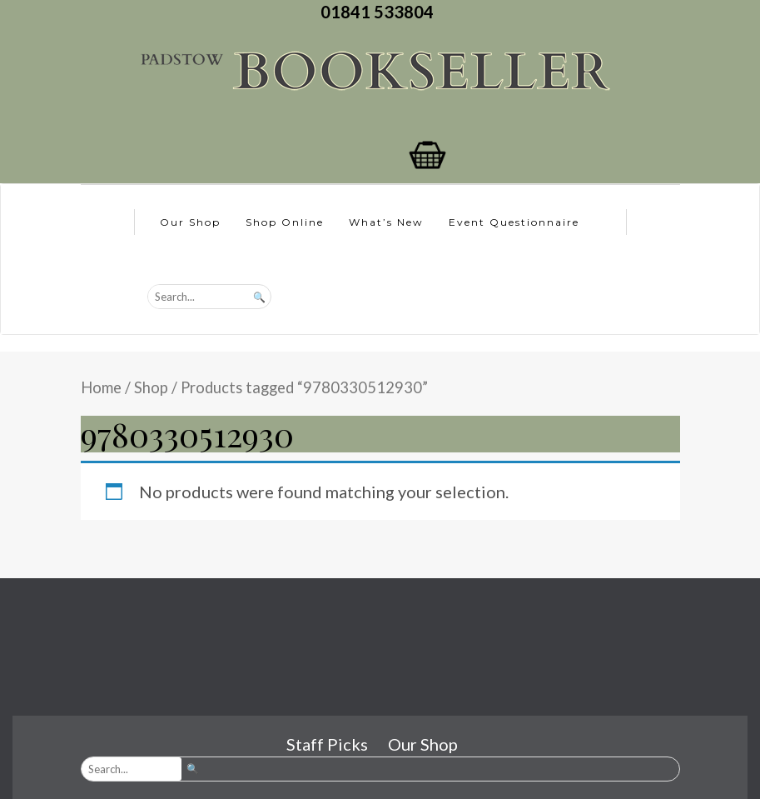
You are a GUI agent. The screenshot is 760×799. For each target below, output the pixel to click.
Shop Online (285, 222)
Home (101, 387)
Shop (151, 387)
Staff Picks (327, 744)
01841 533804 (380, 12)
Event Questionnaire (514, 222)
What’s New (386, 222)
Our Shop (190, 222)
